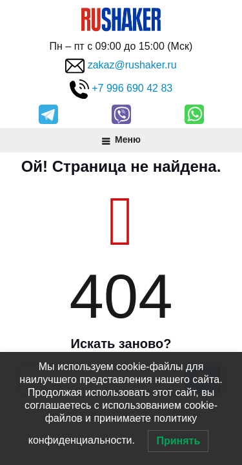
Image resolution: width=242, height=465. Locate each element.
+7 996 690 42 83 (132, 88)
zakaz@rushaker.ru (132, 65)
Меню (121, 139)
